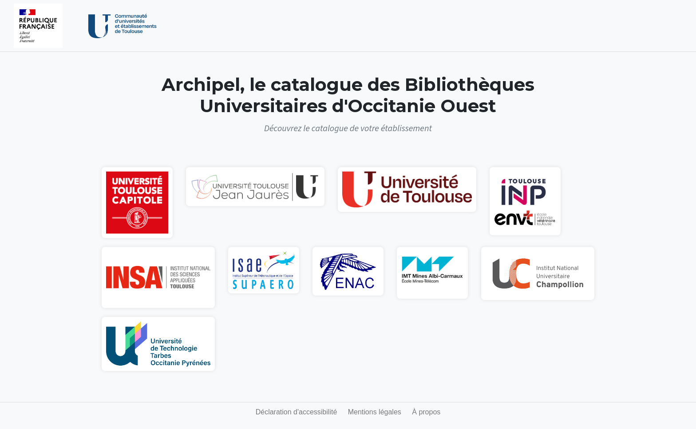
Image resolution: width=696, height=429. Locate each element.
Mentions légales (374, 412)
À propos (426, 412)
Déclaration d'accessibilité (296, 412)
